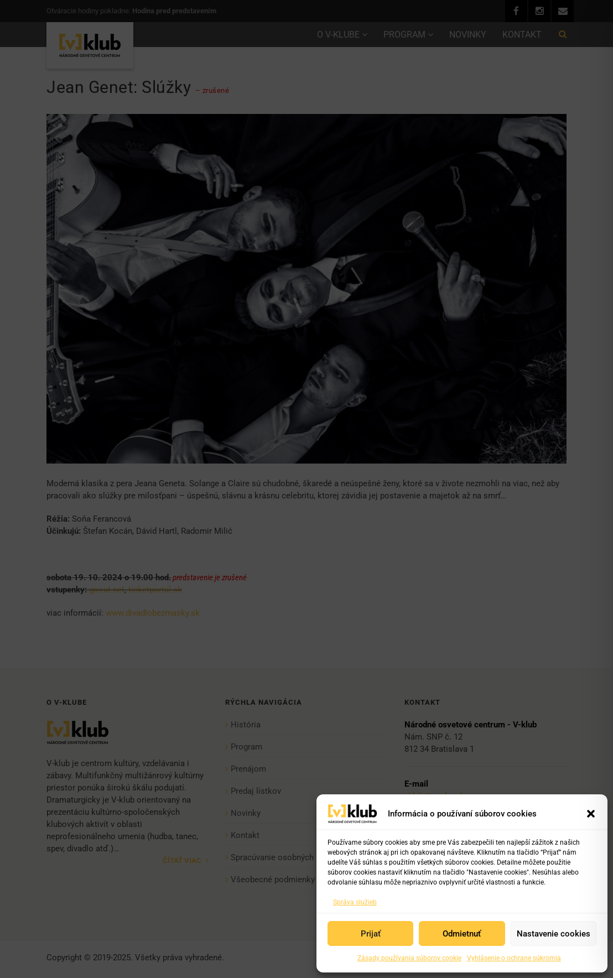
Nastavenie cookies (553, 934)
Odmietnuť (462, 934)
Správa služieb (355, 902)
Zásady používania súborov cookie (409, 958)
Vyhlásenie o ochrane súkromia (514, 958)
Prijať (371, 934)
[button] (590, 813)
